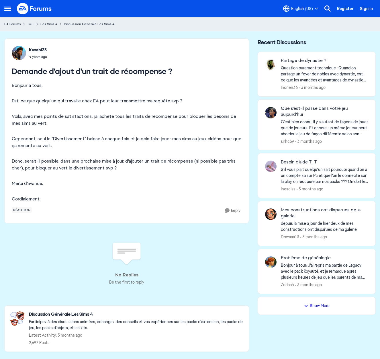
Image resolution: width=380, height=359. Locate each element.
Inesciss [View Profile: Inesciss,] (288, 189)
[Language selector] (301, 8)
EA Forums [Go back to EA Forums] (12, 24)
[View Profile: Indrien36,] (271, 65)
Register (345, 8)
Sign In (366, 8)
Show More (317, 305)
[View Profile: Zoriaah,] (271, 262)
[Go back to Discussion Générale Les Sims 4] (136, 314)
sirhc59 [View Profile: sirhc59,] (287, 141)
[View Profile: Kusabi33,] (19, 53)
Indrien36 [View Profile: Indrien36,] (289, 87)
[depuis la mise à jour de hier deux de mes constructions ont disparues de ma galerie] (324, 227)
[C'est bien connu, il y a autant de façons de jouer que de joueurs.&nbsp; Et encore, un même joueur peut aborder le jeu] (324, 128)
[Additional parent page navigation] (30, 24)
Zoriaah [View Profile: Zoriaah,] (287, 284)
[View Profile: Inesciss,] (271, 166)
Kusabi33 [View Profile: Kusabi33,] (38, 49)
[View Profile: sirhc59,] (271, 112)
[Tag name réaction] (22, 210)
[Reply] (233, 210)
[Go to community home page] (34, 8)
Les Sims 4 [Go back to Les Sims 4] (49, 24)
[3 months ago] (312, 88)
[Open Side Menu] (7, 8)
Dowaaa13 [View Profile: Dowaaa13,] (290, 236)
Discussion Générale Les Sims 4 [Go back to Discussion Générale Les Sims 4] (89, 24)
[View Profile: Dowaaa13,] (271, 214)
